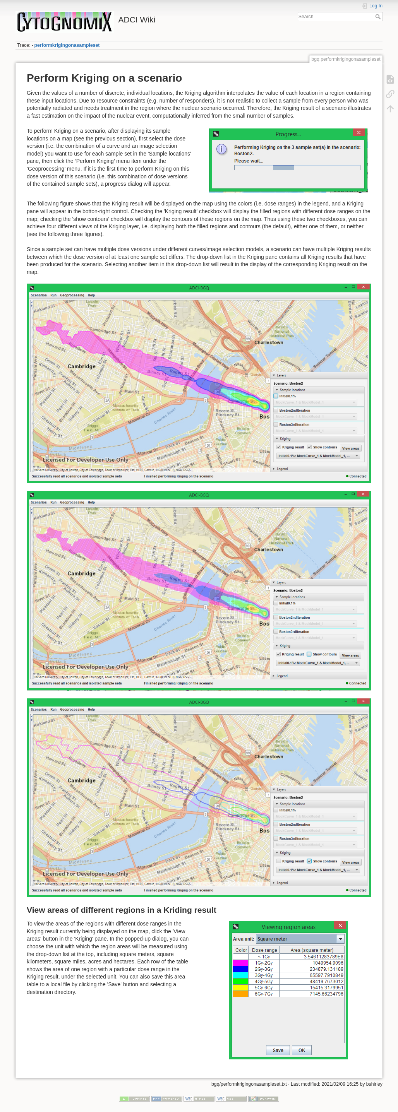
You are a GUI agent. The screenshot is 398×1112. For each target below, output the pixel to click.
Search (379, 16)
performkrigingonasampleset (67, 45)
